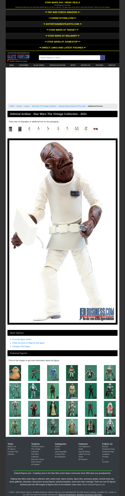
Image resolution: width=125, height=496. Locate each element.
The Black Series (37, 446)
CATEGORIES (23, 65)
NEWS (11, 65)
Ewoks (57, 449)
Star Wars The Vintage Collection (44, 106)
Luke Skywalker (61, 452)
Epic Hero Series (37, 459)
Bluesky (105, 446)
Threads (105, 457)
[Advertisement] (62, 85)
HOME (11, 106)
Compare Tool (13, 452)
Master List (12, 446)
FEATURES (99, 65)
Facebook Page (108, 452)
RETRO (73, 65)
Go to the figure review (21, 339)
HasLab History (84, 452)
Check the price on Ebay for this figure (28, 343)
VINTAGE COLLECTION (57, 65)
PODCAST (112, 65)
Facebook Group (108, 449)
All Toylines (35, 464)
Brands (19, 106)
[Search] (102, 57)
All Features (83, 459)
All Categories (60, 457)
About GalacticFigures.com (93, 485)
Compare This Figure (21, 346)
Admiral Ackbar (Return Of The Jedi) (72, 106)
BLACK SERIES (39, 65)
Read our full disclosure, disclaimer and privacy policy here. (80, 495)
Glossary (11, 454)
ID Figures (11, 449)
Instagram (106, 454)
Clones (57, 446)
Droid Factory (36, 462)
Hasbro (27, 106)
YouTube (105, 462)
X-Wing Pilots (60, 454)
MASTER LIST (85, 65)
